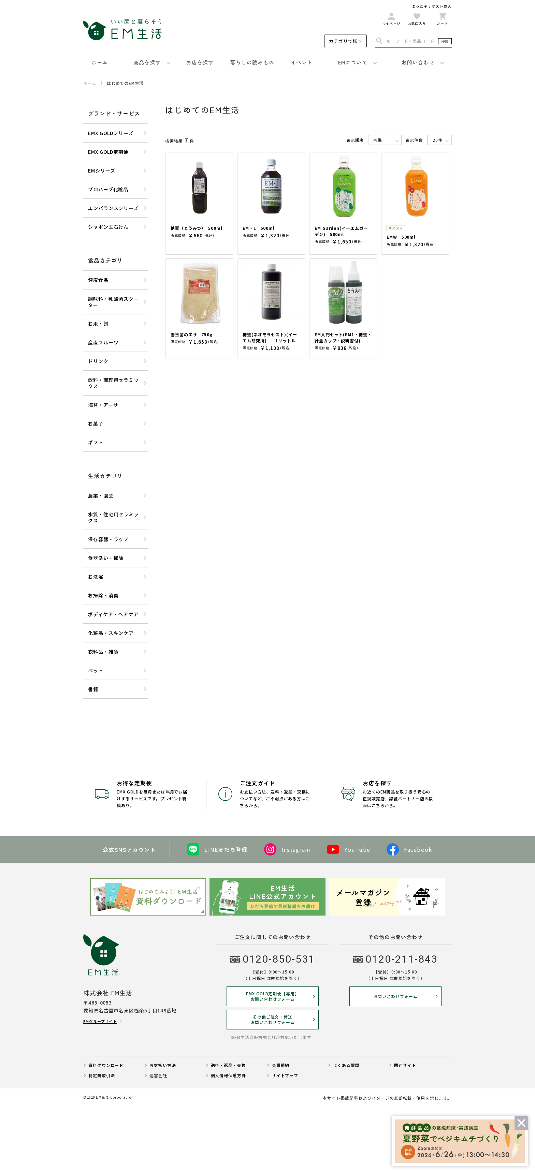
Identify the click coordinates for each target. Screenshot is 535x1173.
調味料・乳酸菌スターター (113, 301)
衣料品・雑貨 (103, 651)
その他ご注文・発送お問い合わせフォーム (273, 1085)
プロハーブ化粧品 (108, 189)
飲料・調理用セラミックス (113, 382)
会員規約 (281, 1131)
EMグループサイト (100, 1087)
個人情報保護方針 (228, 1141)
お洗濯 (95, 576)
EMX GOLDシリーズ (110, 133)
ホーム (90, 83)
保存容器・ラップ (108, 539)
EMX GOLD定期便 (108, 151)
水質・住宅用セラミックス (113, 517)
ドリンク (98, 361)
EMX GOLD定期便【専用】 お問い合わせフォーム (272, 1062)
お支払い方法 (162, 1131)
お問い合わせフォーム (396, 1062)
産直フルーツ (103, 342)
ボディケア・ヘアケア (113, 614)
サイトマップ (285, 1141)
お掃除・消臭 (103, 595)
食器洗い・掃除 (106, 557)
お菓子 (95, 423)
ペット (95, 670)
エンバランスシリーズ (113, 208)
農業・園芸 (101, 495)
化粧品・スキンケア (111, 632)
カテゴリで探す (345, 41)
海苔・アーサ (103, 404)
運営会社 (158, 1141)
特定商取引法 (101, 1141)
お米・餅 (98, 323)
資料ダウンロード (106, 1131)
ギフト (95, 442)
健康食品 (98, 280)
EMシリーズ (101, 170)
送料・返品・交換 (228, 1131)
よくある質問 (346, 1131)
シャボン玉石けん (108, 226)
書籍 (93, 689)
